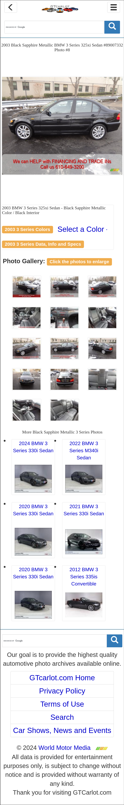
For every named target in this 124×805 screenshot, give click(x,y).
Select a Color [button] (82, 229)
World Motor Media (64, 747)
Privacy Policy (62, 691)
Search (62, 717)
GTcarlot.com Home (62, 678)
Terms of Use (62, 704)
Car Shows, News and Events (62, 730)
